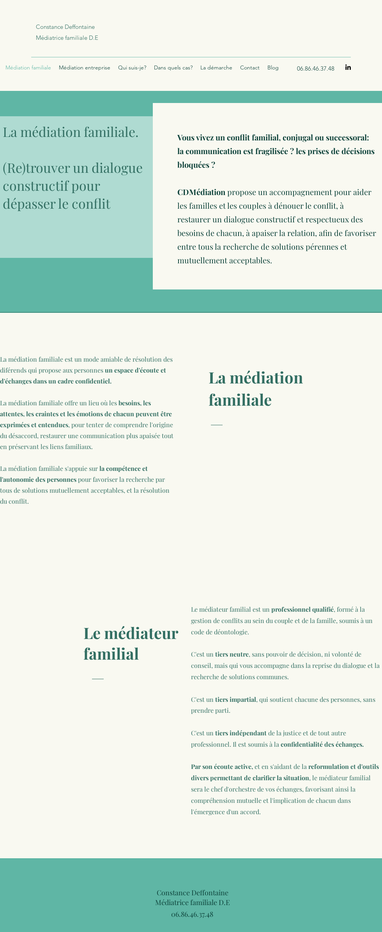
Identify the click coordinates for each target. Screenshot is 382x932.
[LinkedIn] (348, 67)
